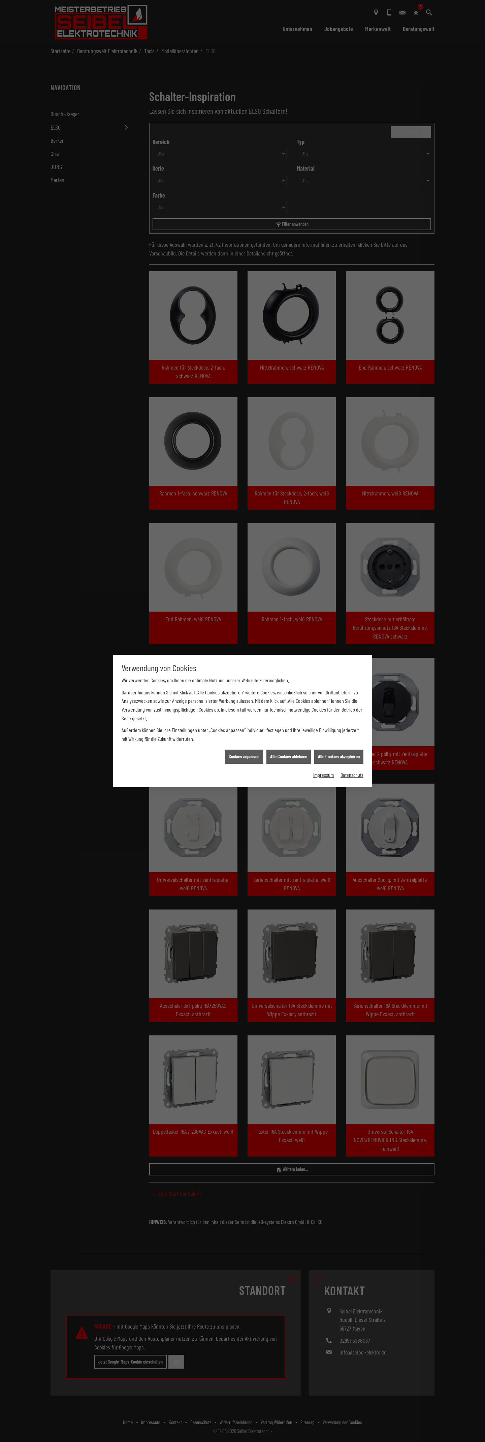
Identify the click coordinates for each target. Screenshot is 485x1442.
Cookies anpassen (244, 756)
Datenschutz (352, 774)
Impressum (323, 774)
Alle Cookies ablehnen (288, 756)
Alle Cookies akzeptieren (339, 756)
